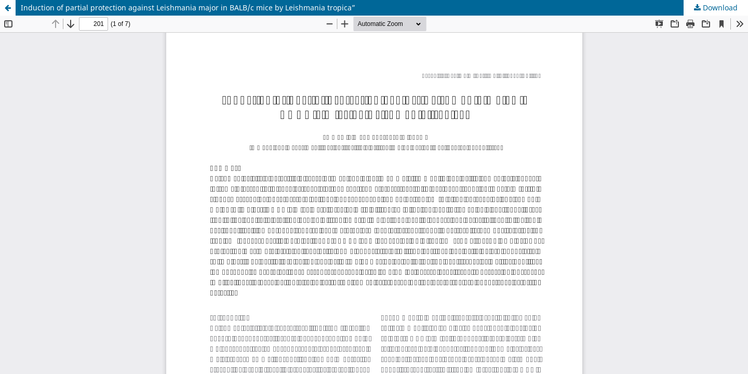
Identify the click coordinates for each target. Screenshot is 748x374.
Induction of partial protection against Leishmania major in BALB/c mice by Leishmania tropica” (188, 7)
